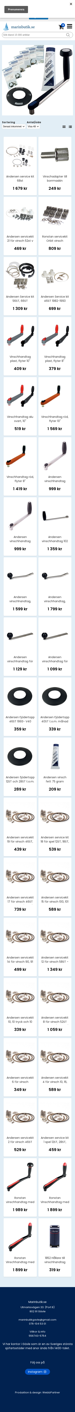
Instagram (37, 1372)
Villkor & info (37, 1331)
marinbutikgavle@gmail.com (37, 1324)
